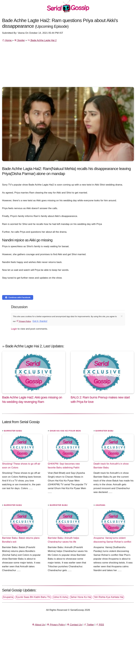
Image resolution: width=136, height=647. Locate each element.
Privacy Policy (23, 321)
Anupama (100, 505)
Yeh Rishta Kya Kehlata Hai (108, 597)
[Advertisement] (68, 66)
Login (14, 328)
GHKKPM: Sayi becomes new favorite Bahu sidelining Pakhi (64, 465)
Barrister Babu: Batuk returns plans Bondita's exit (21, 540)
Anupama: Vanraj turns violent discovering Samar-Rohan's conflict (112, 540)
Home (7, 40)
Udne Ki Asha (60, 597)
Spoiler (19, 40)
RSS (100, 624)
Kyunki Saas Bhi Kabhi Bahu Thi (33, 597)
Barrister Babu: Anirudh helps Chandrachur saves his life (63, 540)
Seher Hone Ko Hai (80, 597)
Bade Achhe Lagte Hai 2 (42, 40)
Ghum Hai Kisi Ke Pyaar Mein (65, 431)
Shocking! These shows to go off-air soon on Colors (21, 465)
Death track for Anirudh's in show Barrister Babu (111, 465)
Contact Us (74, 624)
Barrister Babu (13, 431)
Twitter (89, 624)
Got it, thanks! (39, 321)
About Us (38, 624)
